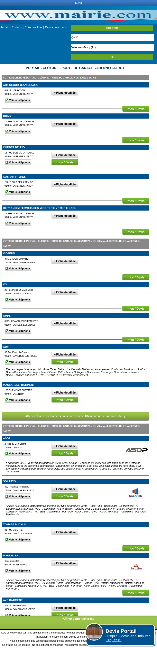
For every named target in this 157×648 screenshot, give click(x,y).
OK (112, 57)
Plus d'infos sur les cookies (15, 645)
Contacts (16, 27)
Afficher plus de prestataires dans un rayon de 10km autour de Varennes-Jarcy (75, 416)
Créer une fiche (33, 27)
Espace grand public (56, 27)
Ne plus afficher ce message (47, 645)
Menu (78, 2)
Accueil (5, 27)
